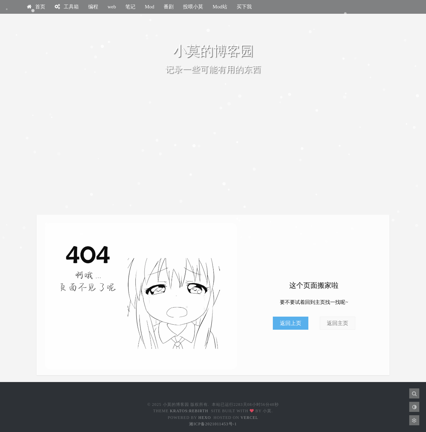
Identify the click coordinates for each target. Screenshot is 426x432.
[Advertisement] (213, 158)
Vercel (249, 417)
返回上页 (290, 323)
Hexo (204, 417)
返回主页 (337, 323)
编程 (93, 6)
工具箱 (67, 6)
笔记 (130, 6)
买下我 (244, 6)
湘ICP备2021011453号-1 (213, 424)
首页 (36, 6)
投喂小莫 (193, 6)
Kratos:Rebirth (189, 411)
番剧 (169, 6)
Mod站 (219, 6)
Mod (149, 6)
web (112, 6)
